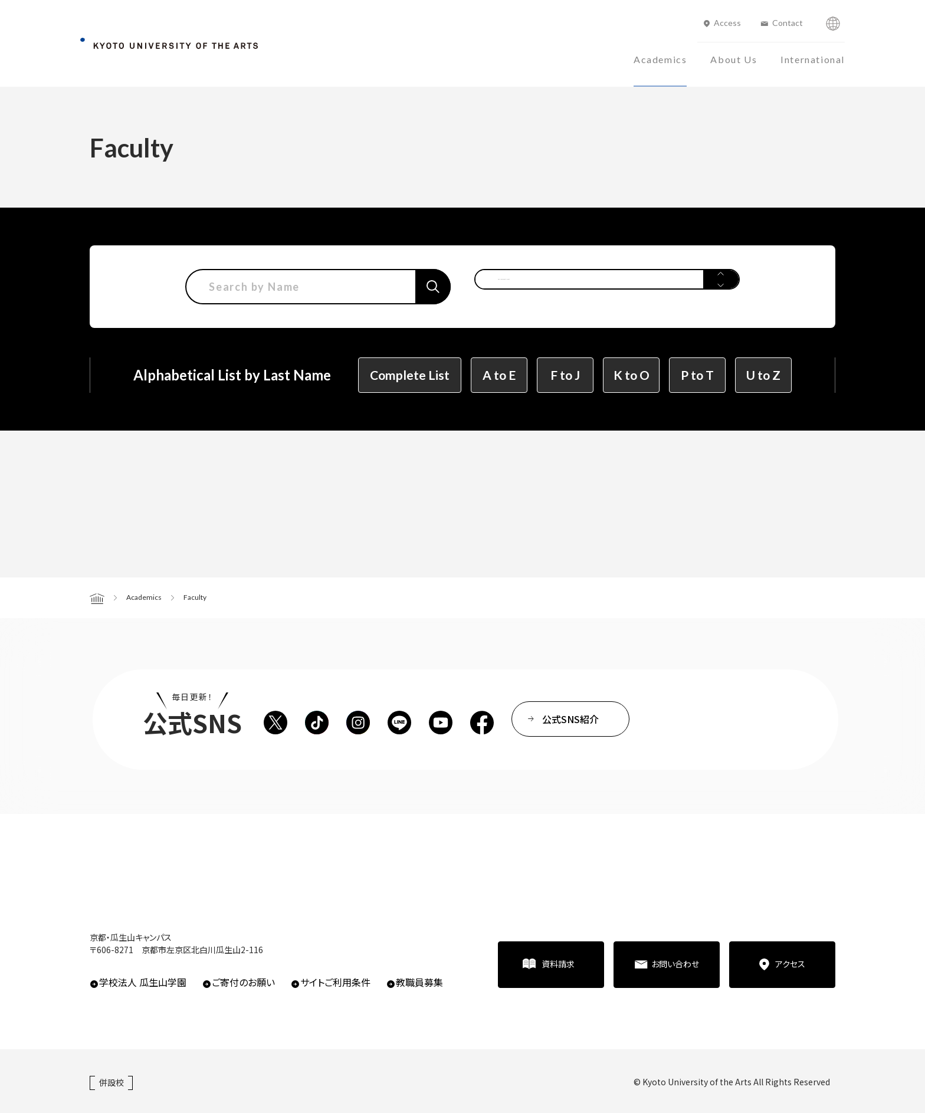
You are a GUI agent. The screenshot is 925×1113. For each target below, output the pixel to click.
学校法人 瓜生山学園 (142, 982)
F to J (565, 374)
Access (727, 23)
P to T (697, 374)
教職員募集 (419, 982)
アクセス (790, 964)
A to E (499, 374)
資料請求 (558, 964)
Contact (787, 23)
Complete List (410, 374)
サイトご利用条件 (335, 982)
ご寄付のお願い (243, 982)
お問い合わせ (675, 964)
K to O (632, 374)
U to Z (763, 374)
